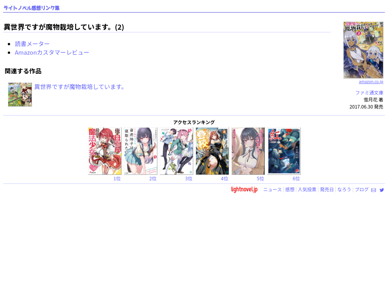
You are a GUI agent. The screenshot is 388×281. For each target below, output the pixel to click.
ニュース (272, 189)
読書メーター (32, 43)
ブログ (361, 189)
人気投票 (307, 189)
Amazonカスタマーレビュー (52, 52)
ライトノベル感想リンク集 (32, 8)
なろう (344, 189)
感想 (290, 189)
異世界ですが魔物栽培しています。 (80, 86)
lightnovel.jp (244, 189)
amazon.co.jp (363, 78)
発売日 (327, 189)
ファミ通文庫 (369, 92)
